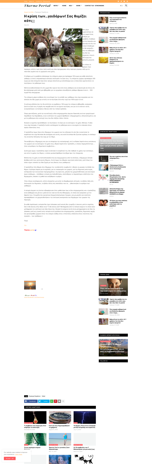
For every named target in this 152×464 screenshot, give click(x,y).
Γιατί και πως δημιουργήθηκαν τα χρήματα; (59, 426)
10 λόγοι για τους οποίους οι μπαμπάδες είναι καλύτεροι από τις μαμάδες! (118, 203)
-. (31, 295)
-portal (30, 230)
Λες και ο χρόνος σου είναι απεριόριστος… (119, 157)
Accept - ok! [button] (10, 458)
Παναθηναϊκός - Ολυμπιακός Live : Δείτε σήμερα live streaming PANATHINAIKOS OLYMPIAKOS (118, 178)
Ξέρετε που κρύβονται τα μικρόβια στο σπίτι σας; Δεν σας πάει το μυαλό (118, 29)
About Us (31, 1)
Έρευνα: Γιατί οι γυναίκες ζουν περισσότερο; (59, 448)
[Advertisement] (57, 260)
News (56, 5)
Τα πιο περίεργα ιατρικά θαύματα (32, 448)
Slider (43, 396)
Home (25, 1)
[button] (121, 6)
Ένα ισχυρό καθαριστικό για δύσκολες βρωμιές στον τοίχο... (118, 39)
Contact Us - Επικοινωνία (43, 1)
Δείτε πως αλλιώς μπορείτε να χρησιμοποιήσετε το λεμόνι (117, 60)
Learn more (18, 454)
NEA (70, 5)
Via (25, 225)
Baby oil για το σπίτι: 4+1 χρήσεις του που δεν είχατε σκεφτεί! (118, 49)
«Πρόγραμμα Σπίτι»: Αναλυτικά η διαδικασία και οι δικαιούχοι (118, 166)
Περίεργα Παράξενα (41, 12)
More (78, 5)
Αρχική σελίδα (28, 12)
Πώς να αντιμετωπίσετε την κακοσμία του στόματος (118, 19)
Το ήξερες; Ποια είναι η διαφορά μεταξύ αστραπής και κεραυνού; (84, 426)
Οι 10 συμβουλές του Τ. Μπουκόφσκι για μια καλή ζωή (84, 448)
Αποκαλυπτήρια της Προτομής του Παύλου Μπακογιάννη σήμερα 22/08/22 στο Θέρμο (117, 191)
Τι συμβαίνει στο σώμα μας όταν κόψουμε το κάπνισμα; (35, 426)
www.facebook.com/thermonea (60, 323)
